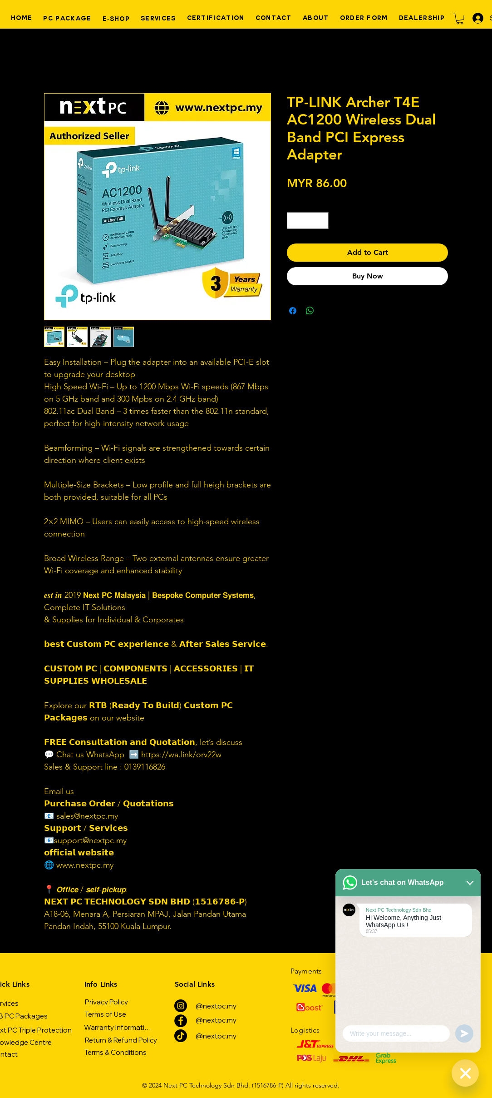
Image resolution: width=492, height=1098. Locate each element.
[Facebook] (180, 1020)
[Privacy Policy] (106, 1001)
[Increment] (321, 221)
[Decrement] (294, 221)
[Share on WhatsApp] (310, 310)
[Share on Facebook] (292, 310)
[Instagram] (180, 1005)
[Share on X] (327, 310)
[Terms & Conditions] (115, 1052)
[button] (459, 19)
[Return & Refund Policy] (120, 1040)
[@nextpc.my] (215, 1005)
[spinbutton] (308, 221)
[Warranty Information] (118, 1027)
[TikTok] (180, 1035)
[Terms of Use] (105, 1014)
